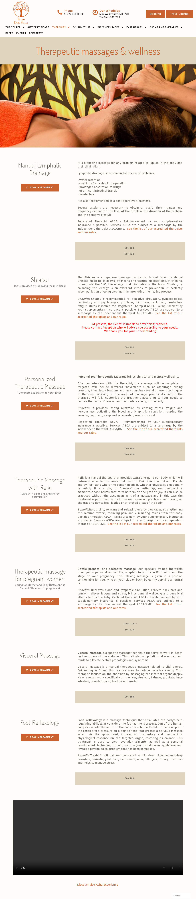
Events (21, 33)
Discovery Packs (108, 27)
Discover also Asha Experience (98, 885)
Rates (9, 33)
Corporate (36, 33)
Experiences (134, 27)
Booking (155, 14)
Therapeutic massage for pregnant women (40, 574)
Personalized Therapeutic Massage (39, 382)
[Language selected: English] (181, 896)
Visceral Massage (40, 655)
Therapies (59, 27)
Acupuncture (82, 27)
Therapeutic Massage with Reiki (39, 483)
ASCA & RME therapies (164, 27)
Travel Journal (179, 14)
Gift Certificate (38, 27)
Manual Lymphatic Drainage (40, 168)
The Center (12, 27)
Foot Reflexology (39, 722)
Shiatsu (40, 279)
